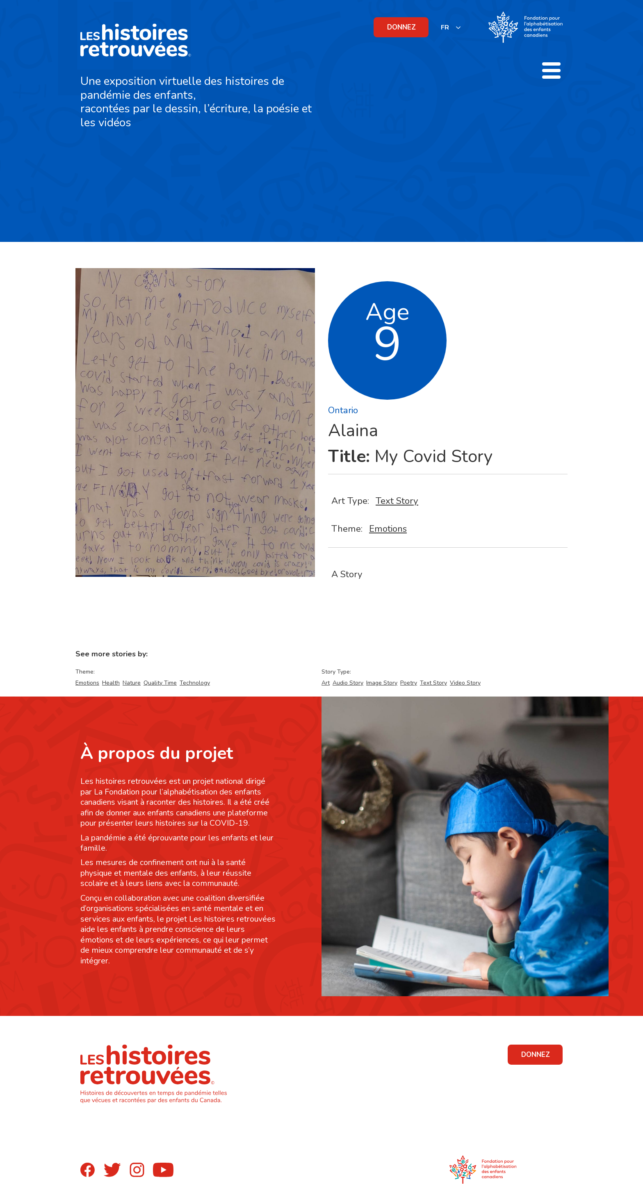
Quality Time (160, 683)
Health (111, 683)
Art (326, 683)
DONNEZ (401, 27)
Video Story (465, 683)
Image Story (381, 683)
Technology (195, 683)
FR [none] (445, 27)
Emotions (388, 528)
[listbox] (451, 27)
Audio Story (348, 683)
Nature (132, 683)
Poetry (408, 683)
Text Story (397, 500)
